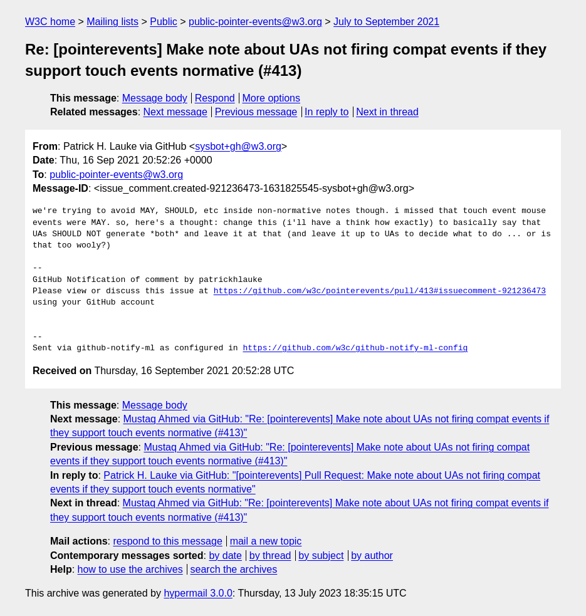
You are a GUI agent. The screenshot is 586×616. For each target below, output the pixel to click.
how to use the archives (130, 569)
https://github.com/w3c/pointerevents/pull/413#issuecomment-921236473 (380, 291)
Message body (154, 98)
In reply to (326, 112)
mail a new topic (266, 541)
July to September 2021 (386, 21)
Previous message (256, 112)
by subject (320, 555)
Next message (175, 112)
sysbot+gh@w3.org (238, 146)
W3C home (50, 21)
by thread (270, 555)
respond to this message (167, 541)
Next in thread (387, 112)
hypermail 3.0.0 (198, 593)
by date (225, 555)
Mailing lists (112, 21)
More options (272, 98)
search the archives (234, 569)
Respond (215, 98)
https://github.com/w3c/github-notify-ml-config (355, 348)
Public (163, 21)
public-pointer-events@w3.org (255, 21)
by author (372, 555)
